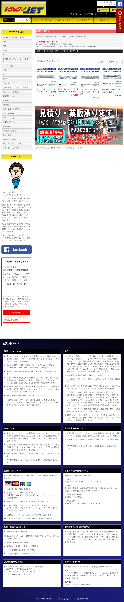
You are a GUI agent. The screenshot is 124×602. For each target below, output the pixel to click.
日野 (4, 46)
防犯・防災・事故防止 (11, 92)
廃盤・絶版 (7, 135)
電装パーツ (7, 79)
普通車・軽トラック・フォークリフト (16, 60)
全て (38, 51)
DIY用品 (6, 100)
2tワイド (77, 51)
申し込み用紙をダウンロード (17, 290)
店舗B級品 (7, 126)
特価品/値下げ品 (9, 122)
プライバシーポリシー (112, 14)
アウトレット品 (9, 118)
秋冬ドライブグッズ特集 (12, 144)
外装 (4, 70)
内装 (4, 74)
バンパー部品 (8, 66)
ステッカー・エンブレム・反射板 (15, 87)
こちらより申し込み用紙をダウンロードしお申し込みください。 (60, 148)
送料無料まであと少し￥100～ (14, 38)
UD (4, 55)
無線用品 (6, 105)
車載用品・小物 (9, 96)
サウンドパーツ (9, 83)
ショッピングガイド (83, 20)
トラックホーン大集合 (11, 148)
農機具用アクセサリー (11, 131)
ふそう (5, 50)
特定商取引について (94, 14)
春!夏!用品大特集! (9, 139)
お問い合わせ (104, 20)
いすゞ (5, 42)
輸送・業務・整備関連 (11, 109)
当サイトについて (77, 14)
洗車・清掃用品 (9, 113)
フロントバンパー (63, 51)
